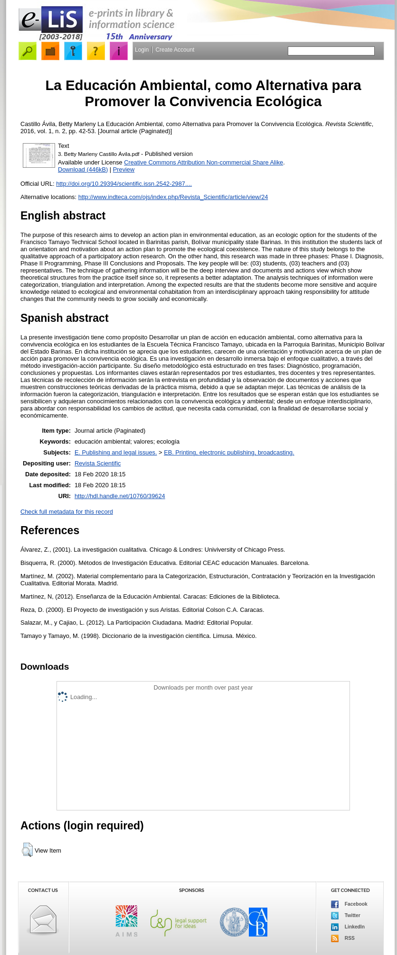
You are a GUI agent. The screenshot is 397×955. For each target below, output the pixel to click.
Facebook (349, 904)
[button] (27, 850)
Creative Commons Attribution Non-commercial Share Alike (203, 162)
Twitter (345, 915)
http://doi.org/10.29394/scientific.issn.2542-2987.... (124, 183)
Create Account (174, 49)
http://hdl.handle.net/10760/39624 (120, 496)
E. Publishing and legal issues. (116, 452)
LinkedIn (348, 927)
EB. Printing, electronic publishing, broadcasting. (229, 452)
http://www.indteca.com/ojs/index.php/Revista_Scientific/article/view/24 (173, 196)
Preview (124, 169)
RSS (343, 938)
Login (142, 49)
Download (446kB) (83, 169)
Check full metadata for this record (66, 511)
